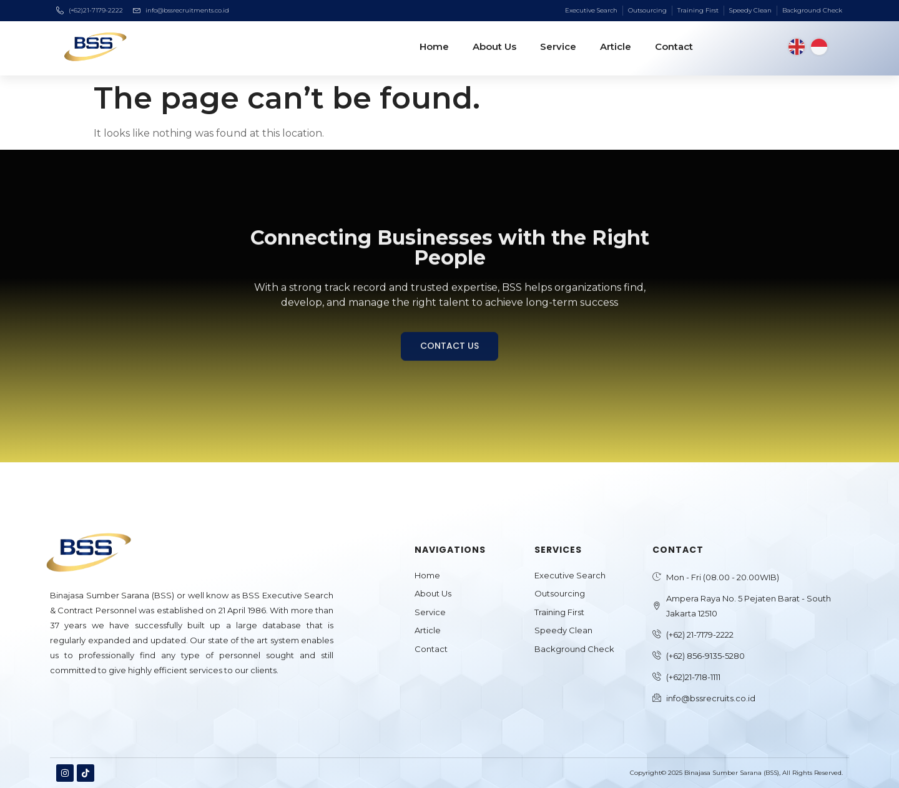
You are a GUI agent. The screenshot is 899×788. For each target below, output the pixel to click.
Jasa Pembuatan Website (98, 703)
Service (558, 46)
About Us (494, 46)
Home (434, 46)
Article (615, 46)
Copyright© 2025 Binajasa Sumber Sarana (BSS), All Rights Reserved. (736, 773)
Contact (674, 46)
